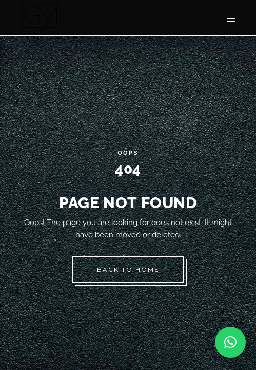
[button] (230, 342)
